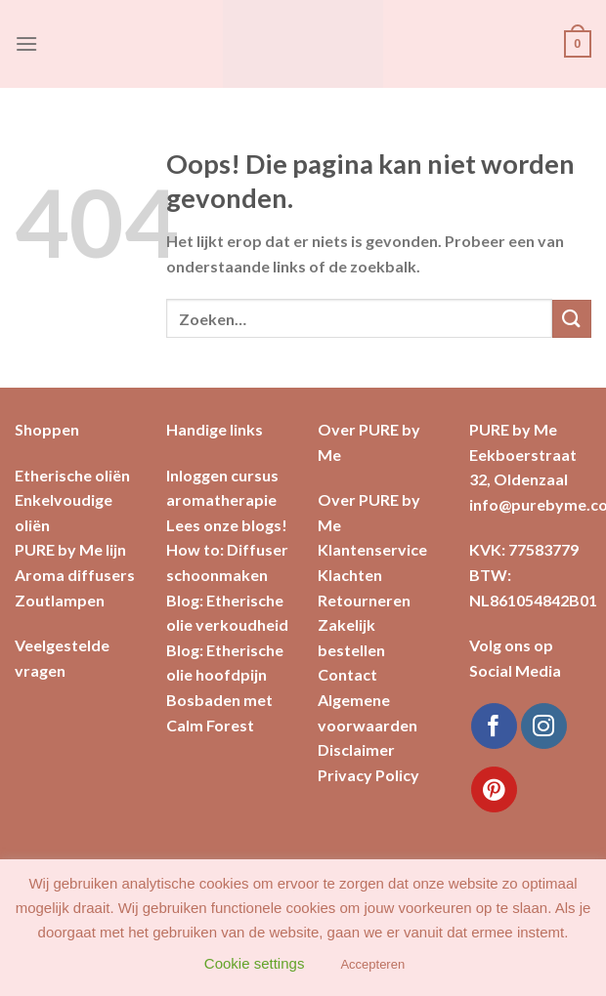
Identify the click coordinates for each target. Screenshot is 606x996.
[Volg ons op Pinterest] (494, 789)
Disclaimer (356, 749)
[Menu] (26, 43)
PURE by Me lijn (70, 549)
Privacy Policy (368, 775)
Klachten (350, 574)
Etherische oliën (72, 475)
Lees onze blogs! (226, 525)
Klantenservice (372, 549)
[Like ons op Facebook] (494, 726)
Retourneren (364, 600)
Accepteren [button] (372, 964)
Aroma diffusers (75, 574)
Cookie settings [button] (254, 963)
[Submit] (571, 319)
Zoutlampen (60, 600)
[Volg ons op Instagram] (544, 726)
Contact (347, 674)
